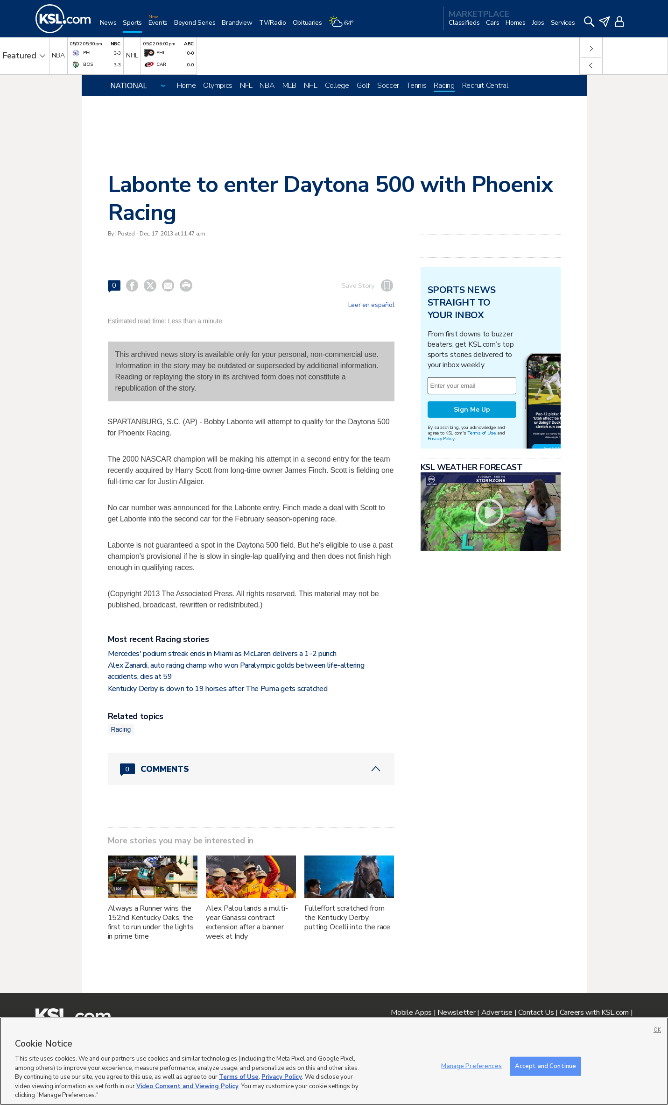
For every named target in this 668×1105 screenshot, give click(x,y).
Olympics (217, 85)
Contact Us (536, 1012)
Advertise (497, 1012)
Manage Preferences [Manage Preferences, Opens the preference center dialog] (471, 1066)
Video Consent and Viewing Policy (187, 1086)
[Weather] (344, 26)
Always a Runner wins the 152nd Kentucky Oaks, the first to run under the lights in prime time (151, 922)
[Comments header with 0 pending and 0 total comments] (251, 769)
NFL (246, 85)
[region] (334, 1061)
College (337, 85)
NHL (310, 85)
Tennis (416, 85)
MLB (289, 85)
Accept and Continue (545, 1066)
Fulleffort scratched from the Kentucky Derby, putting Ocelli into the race (347, 917)
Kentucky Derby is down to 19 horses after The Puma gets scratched (218, 689)
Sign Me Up (472, 409)
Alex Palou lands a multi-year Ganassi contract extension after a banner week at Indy (247, 922)
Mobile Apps (411, 1012)
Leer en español (371, 305)
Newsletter (456, 1012)
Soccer (388, 85)
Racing (444, 85)
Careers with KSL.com (594, 1012)
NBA (267, 85)
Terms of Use (481, 433)
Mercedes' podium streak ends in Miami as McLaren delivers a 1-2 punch (222, 654)
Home (186, 85)
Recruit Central (485, 85)
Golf (363, 85)
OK (657, 1030)
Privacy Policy (441, 438)
